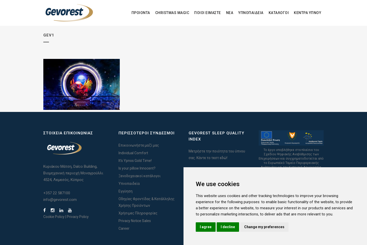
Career (124, 228)
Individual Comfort (133, 153)
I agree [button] (206, 227)
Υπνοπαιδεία (129, 184)
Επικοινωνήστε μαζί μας (139, 145)
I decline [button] (228, 227)
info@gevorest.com (60, 199)
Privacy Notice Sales (135, 221)
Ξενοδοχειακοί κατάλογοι (140, 176)
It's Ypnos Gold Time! (135, 161)
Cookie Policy (53, 217)
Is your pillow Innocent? (137, 168)
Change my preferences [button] (264, 227)
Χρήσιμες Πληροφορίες (138, 213)
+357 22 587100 (56, 193)
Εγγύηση (126, 191)
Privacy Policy (78, 217)
